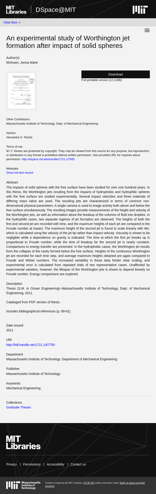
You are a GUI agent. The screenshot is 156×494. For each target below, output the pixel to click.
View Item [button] (12, 22)
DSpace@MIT (56, 9)
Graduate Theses (18, 407)
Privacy (11, 464)
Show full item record (19, 172)
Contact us (78, 464)
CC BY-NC (88, 483)
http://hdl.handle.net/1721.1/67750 (30, 345)
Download (115, 74)
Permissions (31, 464)
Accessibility (55, 464)
